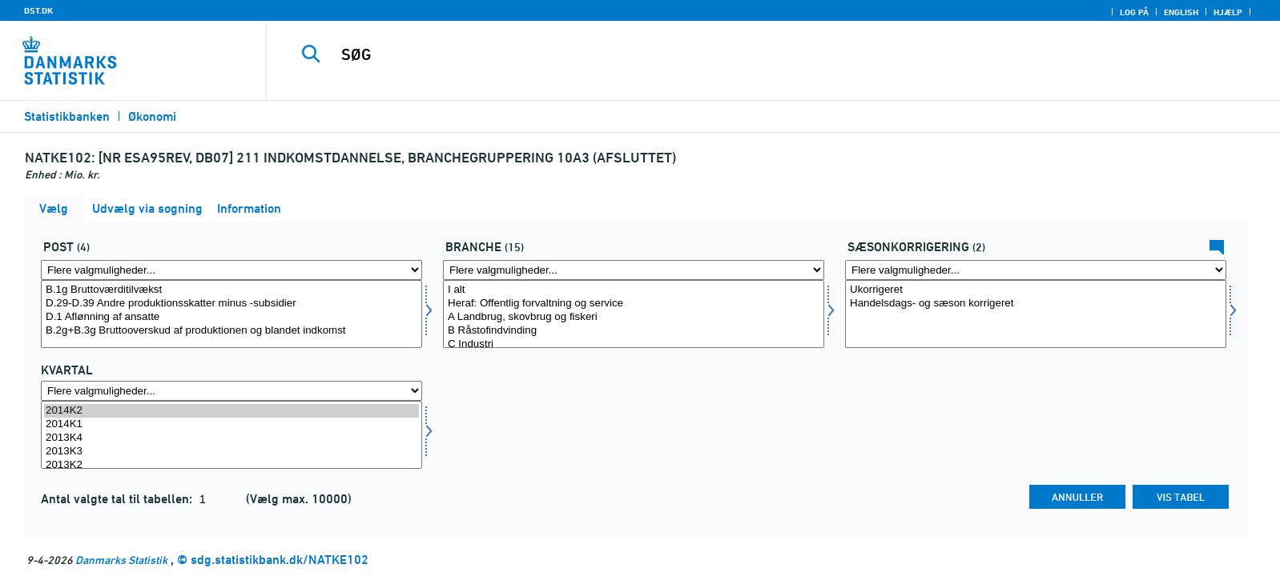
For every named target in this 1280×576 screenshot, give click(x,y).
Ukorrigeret (1035, 290)
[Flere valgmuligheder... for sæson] (1035, 270)
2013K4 (231, 438)
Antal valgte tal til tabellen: (118, 498)
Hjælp (1228, 12)
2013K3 (231, 451)
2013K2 (231, 465)
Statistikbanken (67, 116)
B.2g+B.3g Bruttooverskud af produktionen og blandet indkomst (231, 331)
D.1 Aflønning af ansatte (231, 317)
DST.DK (38, 10)
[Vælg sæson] (1035, 314)
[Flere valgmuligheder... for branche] (633, 270)
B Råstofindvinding (633, 331)
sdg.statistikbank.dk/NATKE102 (279, 559)
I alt (633, 290)
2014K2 (231, 411)
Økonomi (152, 116)
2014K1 (231, 424)
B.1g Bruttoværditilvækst (231, 290)
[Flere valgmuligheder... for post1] (231, 270)
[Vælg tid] (231, 435)
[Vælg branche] (633, 314)
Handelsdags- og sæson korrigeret (1035, 303)
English (1181, 12)
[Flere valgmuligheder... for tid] (231, 391)
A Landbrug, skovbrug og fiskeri (633, 317)
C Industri (633, 344)
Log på (1134, 12)
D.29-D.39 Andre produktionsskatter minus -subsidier (231, 303)
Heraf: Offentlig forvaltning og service (633, 303)
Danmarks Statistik (121, 559)
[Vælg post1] (231, 314)
